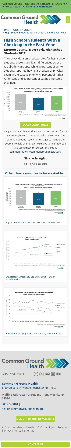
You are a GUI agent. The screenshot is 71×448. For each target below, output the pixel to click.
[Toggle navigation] (68, 19)
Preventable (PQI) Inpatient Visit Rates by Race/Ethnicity (33, 333)
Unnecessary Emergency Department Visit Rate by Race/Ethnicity (30, 277)
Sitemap (29, 430)
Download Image (35, 124)
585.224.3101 (13, 374)
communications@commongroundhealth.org (35, 151)
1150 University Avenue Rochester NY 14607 (29, 387)
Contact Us (35, 444)
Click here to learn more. (37, 6)
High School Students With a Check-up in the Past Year (33, 222)
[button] (62, 19)
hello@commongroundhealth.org (23, 408)
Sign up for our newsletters (35, 419)
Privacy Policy (12, 430)
